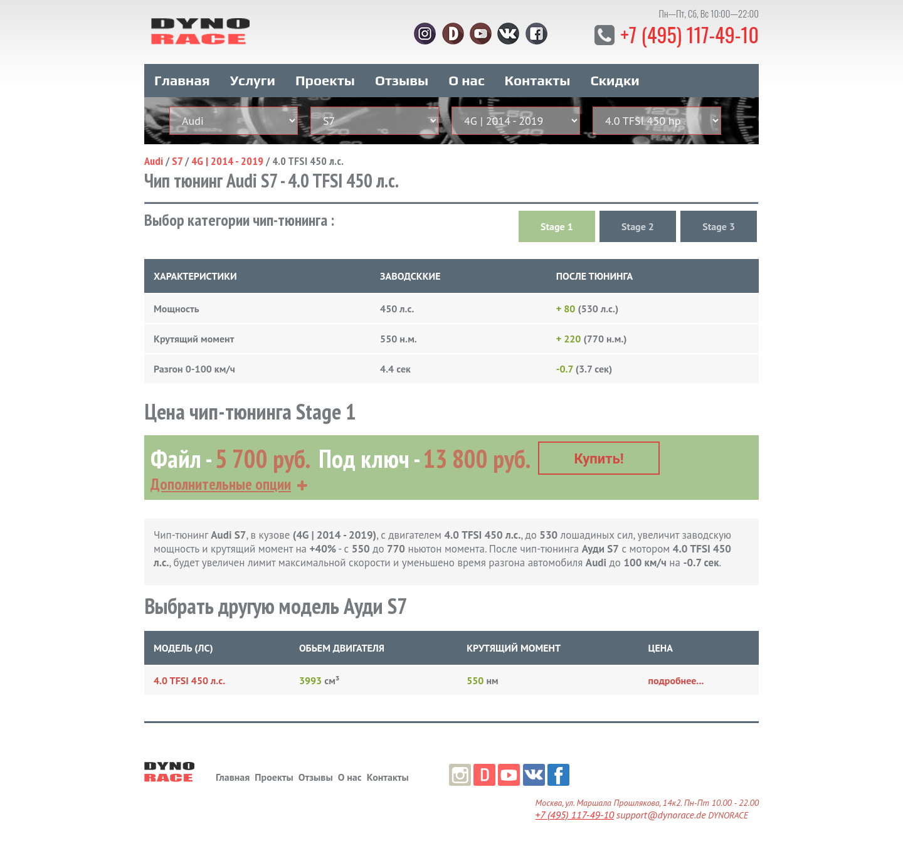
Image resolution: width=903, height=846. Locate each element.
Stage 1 (557, 226)
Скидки (615, 80)
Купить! (599, 459)
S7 (177, 161)
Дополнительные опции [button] (220, 484)
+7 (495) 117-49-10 (689, 34)
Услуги (252, 80)
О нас (466, 80)
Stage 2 (637, 226)
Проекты (325, 80)
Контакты (538, 80)
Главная (182, 80)
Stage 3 (718, 226)
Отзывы (401, 80)
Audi (153, 161)
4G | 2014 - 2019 (227, 161)
